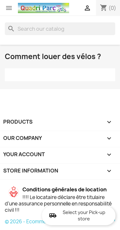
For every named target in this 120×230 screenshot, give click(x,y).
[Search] (60, 28)
